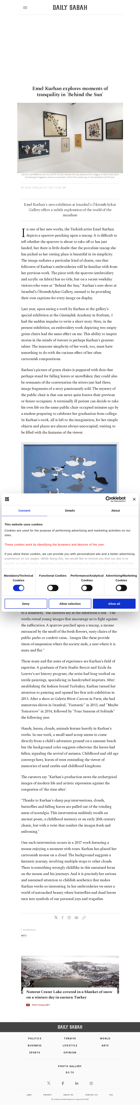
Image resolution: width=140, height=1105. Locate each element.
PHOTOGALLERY (41, 1004)
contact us (91, 1095)
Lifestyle (70, 1045)
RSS (111, 1095)
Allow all (114, 603)
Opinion (69, 1052)
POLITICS (35, 1038)
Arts (105, 1045)
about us (68, 1095)
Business (35, 1045)
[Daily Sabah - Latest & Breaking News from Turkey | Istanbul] (70, 7)
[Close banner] (134, 499)
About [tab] (115, 510)
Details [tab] (70, 510)
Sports (34, 1052)
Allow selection (70, 603)
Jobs (29, 1095)
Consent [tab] (24, 510)
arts (23, 935)
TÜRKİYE (70, 1038)
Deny (26, 603)
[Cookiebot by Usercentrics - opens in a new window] (108, 499)
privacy (47, 1095)
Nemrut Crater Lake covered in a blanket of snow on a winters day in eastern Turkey (69, 994)
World (105, 1038)
